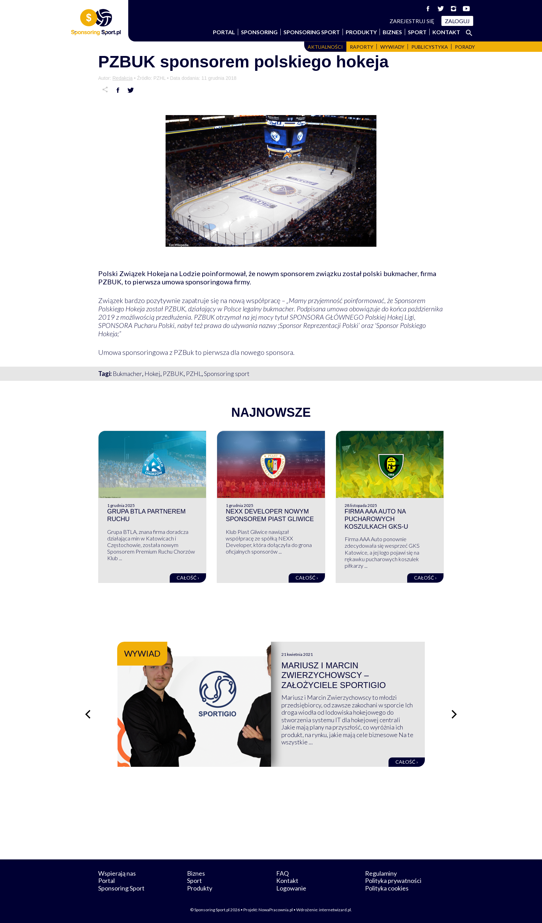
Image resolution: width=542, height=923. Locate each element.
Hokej (152, 373)
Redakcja (122, 78)
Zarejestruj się (412, 21)
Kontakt (446, 32)
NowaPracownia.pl (276, 909)
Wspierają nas (117, 873)
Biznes (392, 32)
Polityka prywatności (393, 880)
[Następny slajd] (454, 714)
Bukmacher (127, 373)
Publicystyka (429, 47)
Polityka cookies (387, 888)
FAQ (282, 873)
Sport (417, 32)
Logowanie (291, 888)
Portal (224, 32)
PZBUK (173, 373)
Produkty (361, 32)
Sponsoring (259, 32)
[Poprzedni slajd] (88, 714)
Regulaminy (381, 873)
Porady (465, 47)
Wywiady (392, 47)
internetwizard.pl (335, 909)
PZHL (194, 373)
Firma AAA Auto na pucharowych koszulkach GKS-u (376, 519)
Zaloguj (457, 21)
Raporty (361, 47)
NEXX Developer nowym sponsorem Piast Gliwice (270, 515)
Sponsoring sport (227, 373)
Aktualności (325, 47)
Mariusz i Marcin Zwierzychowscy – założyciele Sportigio (333, 675)
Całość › (188, 578)
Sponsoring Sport (311, 32)
